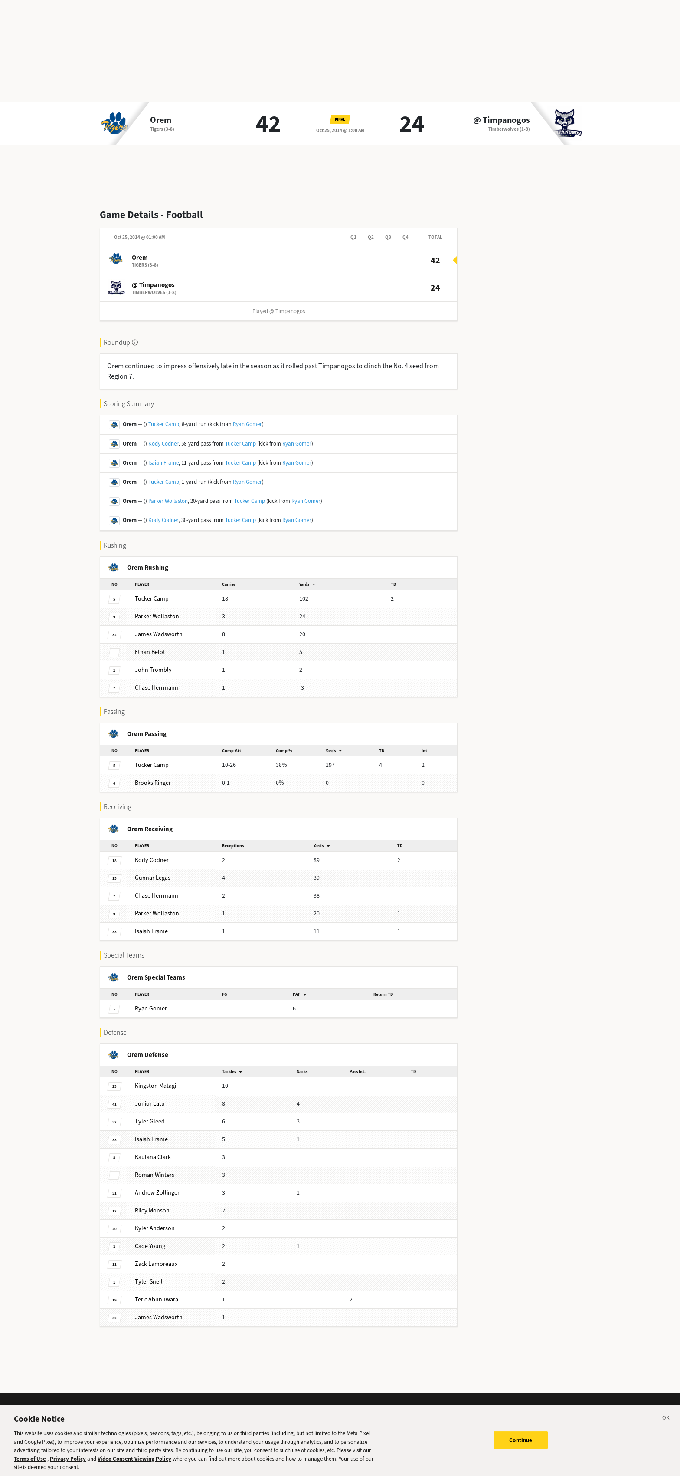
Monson (152, 1210)
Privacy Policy (68, 1462)
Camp (152, 598)
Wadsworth (159, 634)
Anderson (155, 1228)
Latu (150, 1104)
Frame (151, 931)
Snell (149, 1282)
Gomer (151, 1008)
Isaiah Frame (163, 462)
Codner (152, 860)
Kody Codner (163, 443)
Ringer (153, 783)
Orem (160, 120)
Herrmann (156, 688)
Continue (520, 1443)
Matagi (155, 1086)
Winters (154, 1175)
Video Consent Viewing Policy (134, 1462)
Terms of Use (30, 1462)
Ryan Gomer (247, 424)
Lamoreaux (156, 1264)
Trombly (153, 670)
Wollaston (157, 616)
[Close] (666, 1423)
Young (150, 1246)
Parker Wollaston (168, 501)
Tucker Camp (163, 424)
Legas (152, 878)
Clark (153, 1157)
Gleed (150, 1121)
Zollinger (157, 1193)
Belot (150, 652)
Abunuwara (156, 1299)
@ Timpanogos (501, 120)
